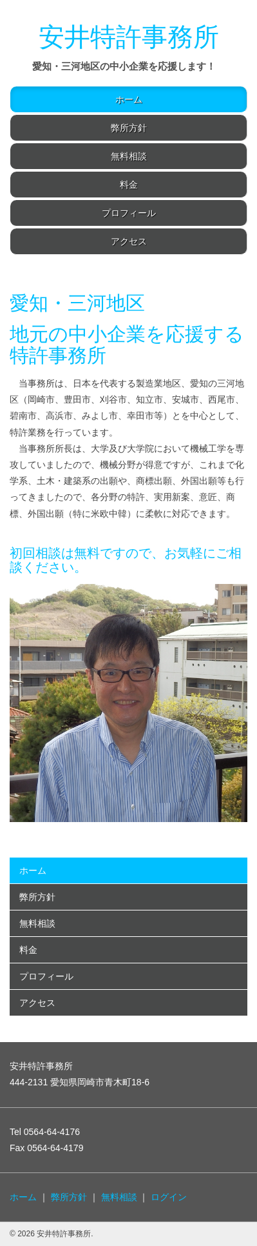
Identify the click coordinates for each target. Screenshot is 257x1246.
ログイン (169, 1197)
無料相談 (129, 156)
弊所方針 (129, 128)
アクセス (129, 241)
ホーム (128, 99)
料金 (129, 184)
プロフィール (129, 213)
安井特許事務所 (129, 37)
